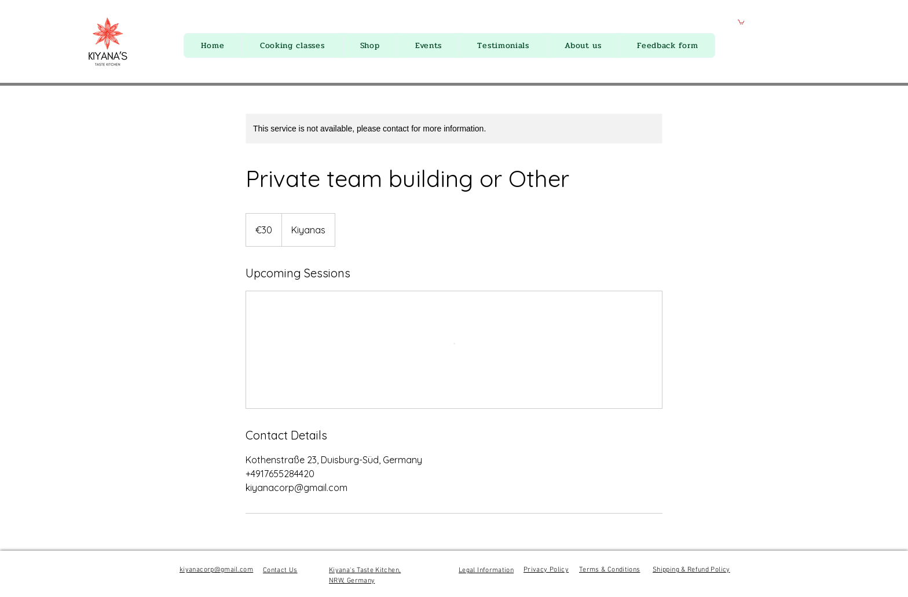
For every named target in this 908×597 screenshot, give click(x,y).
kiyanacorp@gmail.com (216, 570)
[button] (741, 21)
